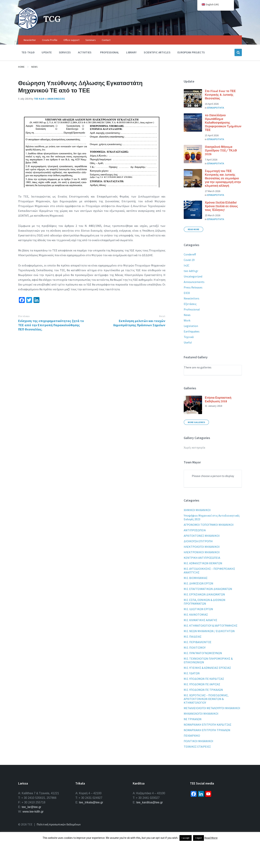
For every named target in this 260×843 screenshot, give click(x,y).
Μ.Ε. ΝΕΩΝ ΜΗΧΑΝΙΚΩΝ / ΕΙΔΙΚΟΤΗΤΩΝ (209, 631)
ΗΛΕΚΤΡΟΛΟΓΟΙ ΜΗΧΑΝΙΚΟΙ (202, 546)
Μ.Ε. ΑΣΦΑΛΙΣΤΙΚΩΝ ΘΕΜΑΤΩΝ (203, 563)
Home (21, 66)
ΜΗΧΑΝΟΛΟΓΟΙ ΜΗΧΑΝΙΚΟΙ (201, 713)
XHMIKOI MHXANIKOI (197, 510)
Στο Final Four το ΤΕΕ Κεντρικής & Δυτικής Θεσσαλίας (220, 94)
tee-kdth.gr (191, 271)
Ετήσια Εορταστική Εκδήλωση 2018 (218, 399)
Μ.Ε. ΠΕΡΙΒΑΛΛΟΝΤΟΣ (197, 642)
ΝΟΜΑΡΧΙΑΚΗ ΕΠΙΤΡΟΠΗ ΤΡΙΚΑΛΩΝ (207, 730)
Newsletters (191, 298)
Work (187, 320)
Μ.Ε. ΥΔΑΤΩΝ (192, 673)
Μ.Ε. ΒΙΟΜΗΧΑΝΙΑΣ (196, 578)
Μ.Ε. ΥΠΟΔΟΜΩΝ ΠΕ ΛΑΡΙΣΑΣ (202, 684)
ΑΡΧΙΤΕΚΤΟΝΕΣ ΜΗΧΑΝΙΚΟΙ (202, 535)
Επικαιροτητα (215, 107)
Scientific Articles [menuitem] (157, 52)
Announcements (194, 282)
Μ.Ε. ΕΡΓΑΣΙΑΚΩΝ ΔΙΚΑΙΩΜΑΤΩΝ (204, 594)
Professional (192, 309)
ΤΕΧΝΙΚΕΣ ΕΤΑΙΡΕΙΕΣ (197, 746)
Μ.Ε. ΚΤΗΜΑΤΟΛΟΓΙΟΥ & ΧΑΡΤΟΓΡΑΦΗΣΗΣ (210, 625)
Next (162, 316)
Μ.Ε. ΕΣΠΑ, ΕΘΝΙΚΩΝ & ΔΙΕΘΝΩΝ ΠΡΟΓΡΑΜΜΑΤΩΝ (204, 601)
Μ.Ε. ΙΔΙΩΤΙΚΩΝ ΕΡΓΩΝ (198, 609)
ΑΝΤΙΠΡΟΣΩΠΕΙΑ (195, 530)
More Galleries (196, 422)
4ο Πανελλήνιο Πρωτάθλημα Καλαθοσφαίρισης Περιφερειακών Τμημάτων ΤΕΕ (223, 122)
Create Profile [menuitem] (49, 40)
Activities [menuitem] (84, 52)
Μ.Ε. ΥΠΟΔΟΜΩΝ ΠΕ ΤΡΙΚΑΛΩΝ (203, 690)
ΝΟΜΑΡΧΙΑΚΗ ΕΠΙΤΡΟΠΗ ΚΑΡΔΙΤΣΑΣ (207, 724)
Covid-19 (189, 260)
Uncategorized (193, 276)
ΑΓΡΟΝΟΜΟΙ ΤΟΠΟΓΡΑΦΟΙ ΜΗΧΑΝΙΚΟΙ (209, 524)
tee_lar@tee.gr (31, 807)
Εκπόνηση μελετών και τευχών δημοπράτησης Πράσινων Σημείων (139, 323)
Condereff (190, 254)
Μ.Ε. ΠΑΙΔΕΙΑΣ (193, 636)
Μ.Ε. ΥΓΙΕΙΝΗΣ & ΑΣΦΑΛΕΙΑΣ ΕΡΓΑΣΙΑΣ (207, 668)
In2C (186, 265)
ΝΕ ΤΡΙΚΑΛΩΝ (193, 719)
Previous (24, 316)
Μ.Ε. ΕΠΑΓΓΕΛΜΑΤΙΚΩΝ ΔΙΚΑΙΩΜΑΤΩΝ (208, 589)
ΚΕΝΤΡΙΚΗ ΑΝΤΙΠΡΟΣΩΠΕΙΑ (202, 557)
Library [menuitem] (131, 52)
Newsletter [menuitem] (30, 40)
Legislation (191, 326)
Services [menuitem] (65, 52)
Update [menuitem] (47, 52)
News (34, 66)
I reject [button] (198, 838)
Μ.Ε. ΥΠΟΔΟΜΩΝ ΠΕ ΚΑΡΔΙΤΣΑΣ (204, 679)
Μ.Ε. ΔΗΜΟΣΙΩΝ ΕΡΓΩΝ (198, 583)
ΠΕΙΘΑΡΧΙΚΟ (192, 735)
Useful (188, 342)
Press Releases (193, 287)
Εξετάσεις (190, 304)
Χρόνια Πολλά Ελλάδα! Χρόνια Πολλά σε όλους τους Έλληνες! (221, 206)
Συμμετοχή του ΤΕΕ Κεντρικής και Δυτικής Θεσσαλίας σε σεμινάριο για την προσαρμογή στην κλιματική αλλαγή (223, 178)
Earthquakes (191, 331)
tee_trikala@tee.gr (91, 802)
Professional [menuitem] (109, 52)
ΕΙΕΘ (187, 293)
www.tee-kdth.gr (33, 811)
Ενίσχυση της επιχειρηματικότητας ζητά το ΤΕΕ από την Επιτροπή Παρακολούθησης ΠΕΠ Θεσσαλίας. (51, 325)
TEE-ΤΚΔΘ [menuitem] (27, 52)
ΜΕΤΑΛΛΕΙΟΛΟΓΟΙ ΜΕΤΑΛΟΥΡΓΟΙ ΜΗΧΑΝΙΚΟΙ (212, 708)
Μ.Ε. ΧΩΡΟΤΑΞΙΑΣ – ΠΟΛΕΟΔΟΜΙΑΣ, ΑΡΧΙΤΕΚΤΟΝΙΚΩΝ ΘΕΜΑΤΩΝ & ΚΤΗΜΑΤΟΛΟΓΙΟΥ (206, 698)
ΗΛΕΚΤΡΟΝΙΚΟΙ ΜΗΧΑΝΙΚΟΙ (202, 552)
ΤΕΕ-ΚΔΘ (39, 98)
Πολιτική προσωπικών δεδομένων (59, 824)
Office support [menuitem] (71, 40)
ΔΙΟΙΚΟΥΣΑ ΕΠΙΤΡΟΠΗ (198, 541)
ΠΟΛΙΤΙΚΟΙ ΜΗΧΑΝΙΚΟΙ (198, 741)
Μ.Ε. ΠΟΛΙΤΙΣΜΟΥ (195, 647)
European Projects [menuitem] (191, 52)
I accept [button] (185, 838)
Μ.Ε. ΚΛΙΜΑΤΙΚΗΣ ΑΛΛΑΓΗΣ (200, 620)
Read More (193, 229)
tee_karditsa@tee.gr (149, 802)
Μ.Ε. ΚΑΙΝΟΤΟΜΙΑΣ (196, 614)
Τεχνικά (189, 337)
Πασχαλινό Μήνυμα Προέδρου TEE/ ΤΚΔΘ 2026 (221, 150)
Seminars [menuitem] (90, 40)
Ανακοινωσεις (56, 98)
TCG (52, 18)
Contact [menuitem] (106, 40)
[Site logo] (28, 28)
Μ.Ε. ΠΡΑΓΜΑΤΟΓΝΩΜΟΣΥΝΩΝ (203, 653)
